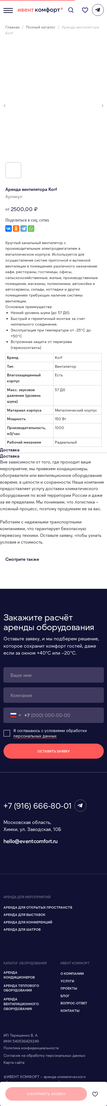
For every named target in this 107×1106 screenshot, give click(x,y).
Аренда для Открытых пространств (37, 907)
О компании (72, 973)
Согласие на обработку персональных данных (44, 1055)
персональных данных (35, 735)
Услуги (67, 981)
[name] (53, 674)
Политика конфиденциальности (31, 1048)
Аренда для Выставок (24, 914)
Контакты (69, 1010)
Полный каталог (41, 27)
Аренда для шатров (22, 929)
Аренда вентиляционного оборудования (21, 1004)
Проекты (68, 988)
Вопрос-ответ (73, 1003)
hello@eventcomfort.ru (30, 841)
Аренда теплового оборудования (21, 988)
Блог (65, 996)
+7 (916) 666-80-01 (37, 805)
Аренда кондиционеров (19, 974)
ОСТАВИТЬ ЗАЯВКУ (53, 751)
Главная (12, 27)
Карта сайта (13, 1062)
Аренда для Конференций (27, 922)
